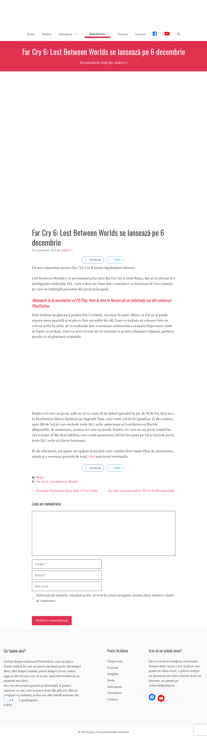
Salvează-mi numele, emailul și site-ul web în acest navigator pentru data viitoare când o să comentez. (105, 598)
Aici (91, 456)
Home (31, 34)
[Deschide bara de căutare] (178, 34)
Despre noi (114, 661)
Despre (46, 34)
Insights (112, 674)
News (40, 477)
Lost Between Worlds (64, 482)
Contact (140, 34)
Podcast (123, 34)
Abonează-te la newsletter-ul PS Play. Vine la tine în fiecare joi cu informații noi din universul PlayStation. (101, 303)
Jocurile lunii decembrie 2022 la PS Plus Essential (141, 491)
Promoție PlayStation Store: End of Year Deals (66, 491)
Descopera (70, 34)
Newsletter (114, 693)
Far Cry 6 (42, 482)
